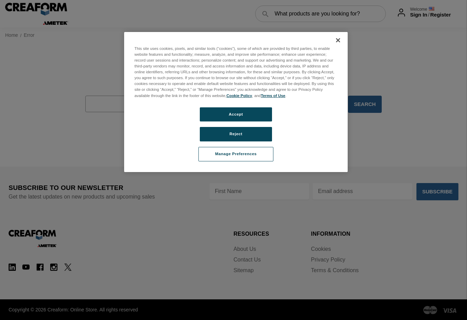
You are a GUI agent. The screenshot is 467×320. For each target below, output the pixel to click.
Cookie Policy (239, 96)
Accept (236, 114)
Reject (235, 134)
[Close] (338, 40)
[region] (236, 102)
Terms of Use (273, 96)
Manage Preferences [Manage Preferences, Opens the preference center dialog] (236, 154)
